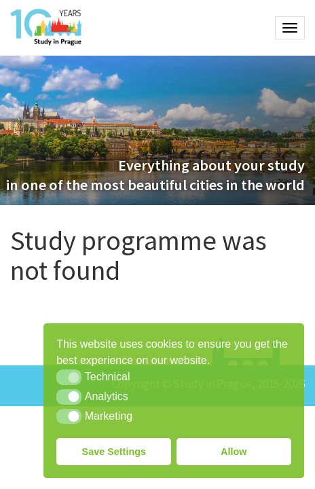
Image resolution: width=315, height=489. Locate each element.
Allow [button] (233, 451)
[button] (68, 376)
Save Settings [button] (114, 451)
